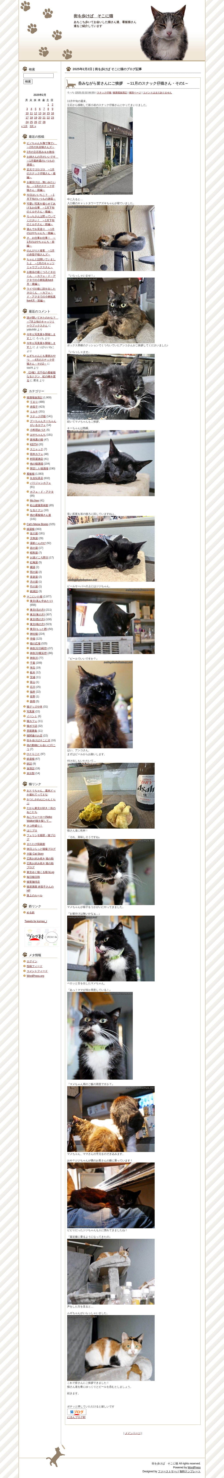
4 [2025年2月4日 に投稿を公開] (31, 109)
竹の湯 (34, 586)
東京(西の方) (37, 619)
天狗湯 (34, 538)
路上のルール (34, 895)
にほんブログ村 (76, 1417)
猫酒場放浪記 (120, 92)
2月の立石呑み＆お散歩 (40, 151)
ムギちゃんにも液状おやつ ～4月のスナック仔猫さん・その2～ (41, 359)
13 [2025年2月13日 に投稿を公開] (39, 113)
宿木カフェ (36, 454)
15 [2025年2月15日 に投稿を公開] (48, 113)
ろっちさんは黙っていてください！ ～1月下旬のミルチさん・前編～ (41, 220)
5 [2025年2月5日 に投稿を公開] (35, 109)
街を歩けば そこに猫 (93, 16)
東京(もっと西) (38, 629)
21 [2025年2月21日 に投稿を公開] (44, 117)
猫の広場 (35, 643)
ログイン (32, 961)
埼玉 (32, 667)
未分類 (31, 773)
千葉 (32, 662)
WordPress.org (35, 975)
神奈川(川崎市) (38, 648)
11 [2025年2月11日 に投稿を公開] (31, 113)
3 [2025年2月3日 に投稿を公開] (27, 109)
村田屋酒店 (36, 458)
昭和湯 (34, 552)
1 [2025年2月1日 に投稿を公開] (48, 104)
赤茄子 (34, 406)
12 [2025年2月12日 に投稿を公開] (35, 113)
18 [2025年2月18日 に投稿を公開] (31, 117)
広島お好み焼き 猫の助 (40, 858)
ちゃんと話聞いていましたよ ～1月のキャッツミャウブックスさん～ (41, 263)
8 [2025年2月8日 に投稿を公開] (48, 109)
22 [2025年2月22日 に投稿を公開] (48, 117)
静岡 (32, 701)
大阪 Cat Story (35, 853)
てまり (34, 401)
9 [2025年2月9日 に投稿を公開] (52, 109)
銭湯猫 (31, 529)
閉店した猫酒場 (39, 468)
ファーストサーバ (168, 1471)
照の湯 (34, 572)
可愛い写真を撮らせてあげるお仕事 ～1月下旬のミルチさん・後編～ (41, 207)
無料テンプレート (190, 1471)
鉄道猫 (31, 758)
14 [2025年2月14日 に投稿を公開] (44, 113)
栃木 (32, 672)
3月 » (33, 126)
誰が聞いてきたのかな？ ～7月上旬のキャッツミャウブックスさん (42, 321)
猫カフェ (32, 721)
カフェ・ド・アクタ (42, 491)
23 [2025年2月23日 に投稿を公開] (52, 117)
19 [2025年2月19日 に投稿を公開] (35, 117)
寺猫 (32, 638)
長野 (32, 696)
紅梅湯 (34, 562)
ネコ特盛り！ (34, 825)
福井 (32, 691)
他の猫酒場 (36, 463)
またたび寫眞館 (36, 844)
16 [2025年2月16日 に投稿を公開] (52, 113)
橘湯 (32, 567)
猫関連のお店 (34, 735)
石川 (32, 686)
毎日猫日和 (33, 877)
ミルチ (34, 411)
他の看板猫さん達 (40, 515)
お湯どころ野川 (39, 557)
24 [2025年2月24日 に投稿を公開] (27, 122)
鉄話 (29, 763)
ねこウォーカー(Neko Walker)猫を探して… (39, 818)
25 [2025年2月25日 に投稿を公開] (31, 122)
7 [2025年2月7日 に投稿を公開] (44, 109)
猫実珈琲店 (33, 881)
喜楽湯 (34, 576)
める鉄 (31, 912)
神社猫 (34, 633)
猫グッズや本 (34, 706)
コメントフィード (37, 971)
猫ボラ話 (32, 725)
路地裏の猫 (36, 439)
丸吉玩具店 (36, 478)
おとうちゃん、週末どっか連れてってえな (41, 792)
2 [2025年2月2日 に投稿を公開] (52, 104)
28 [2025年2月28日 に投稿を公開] (44, 122)
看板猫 (31, 473)
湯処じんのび (38, 543)
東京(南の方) (37, 624)
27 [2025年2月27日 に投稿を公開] (39, 122)
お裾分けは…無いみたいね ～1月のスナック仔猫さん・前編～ (41, 186)
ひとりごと (33, 754)
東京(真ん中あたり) (41, 601)
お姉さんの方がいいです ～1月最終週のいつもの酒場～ (42, 160)
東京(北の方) (37, 609)
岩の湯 (34, 547)
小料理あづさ (38, 429)
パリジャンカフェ (40, 483)
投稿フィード (34, 966)
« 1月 (24, 126)
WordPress (194, 1467)
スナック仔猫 (104, 92)
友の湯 (34, 533)
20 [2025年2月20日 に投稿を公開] (39, 117)
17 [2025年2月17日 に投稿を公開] (27, 117)
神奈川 (34, 658)
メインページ (133, 1433)
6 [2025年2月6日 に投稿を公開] (40, 109)
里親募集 (32, 730)
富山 (32, 682)
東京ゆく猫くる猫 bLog (40, 872)
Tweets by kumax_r (35, 921)
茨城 (32, 677)
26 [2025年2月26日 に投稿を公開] (35, 122)
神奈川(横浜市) (38, 653)
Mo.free (34, 500)
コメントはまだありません (157, 92)
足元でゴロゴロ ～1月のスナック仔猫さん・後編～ (41, 173)
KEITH (34, 444)
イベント (32, 716)
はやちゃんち (38, 434)
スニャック (36, 449)
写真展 (31, 711)
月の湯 (34, 581)
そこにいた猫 (34, 596)
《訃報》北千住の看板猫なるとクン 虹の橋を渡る (41, 376)
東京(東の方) (37, 614)
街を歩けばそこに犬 (38, 740)
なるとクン (36, 510)
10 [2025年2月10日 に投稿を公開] (27, 113)
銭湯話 (34, 591)
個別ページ (135, 92)
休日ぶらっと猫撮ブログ (41, 848)
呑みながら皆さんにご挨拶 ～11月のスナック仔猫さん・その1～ (133, 83)
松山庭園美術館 (39, 505)
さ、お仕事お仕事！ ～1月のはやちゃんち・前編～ (41, 241)
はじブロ (32, 830)
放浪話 (31, 768)
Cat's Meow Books (37, 524)
